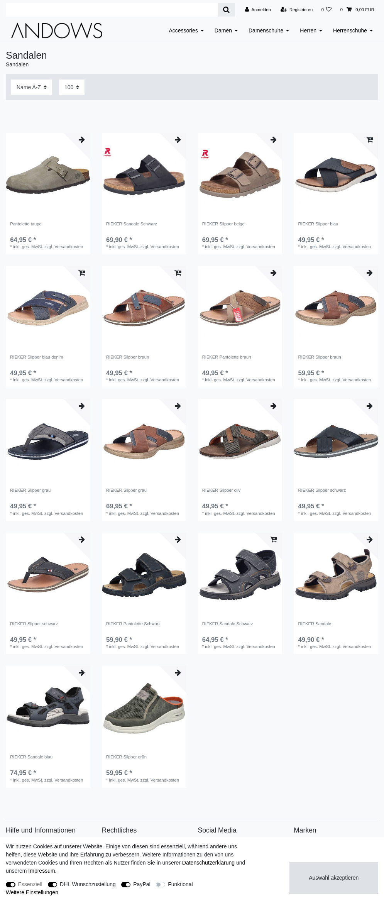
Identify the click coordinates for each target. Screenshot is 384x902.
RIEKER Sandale (314, 623)
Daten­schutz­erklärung (208, 863)
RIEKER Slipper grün (126, 757)
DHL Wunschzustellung (88, 884)
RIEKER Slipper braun (127, 357)
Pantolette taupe (26, 224)
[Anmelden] (258, 9)
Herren (308, 30)
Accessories (183, 30)
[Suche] (226, 10)
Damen (223, 30)
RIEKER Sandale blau (31, 757)
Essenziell (30, 884)
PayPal (141, 884)
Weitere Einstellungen (32, 892)
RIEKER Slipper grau (30, 490)
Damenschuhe (266, 30)
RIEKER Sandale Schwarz (131, 224)
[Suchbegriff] (112, 10)
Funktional (180, 884)
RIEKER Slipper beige (223, 224)
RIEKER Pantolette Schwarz (133, 623)
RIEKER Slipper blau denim (36, 357)
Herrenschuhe (350, 30)
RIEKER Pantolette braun (226, 357)
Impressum (41, 871)
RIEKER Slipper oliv (221, 490)
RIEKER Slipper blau (318, 224)
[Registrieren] (296, 9)
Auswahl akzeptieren (334, 878)
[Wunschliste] (326, 9)
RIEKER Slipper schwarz (322, 490)
